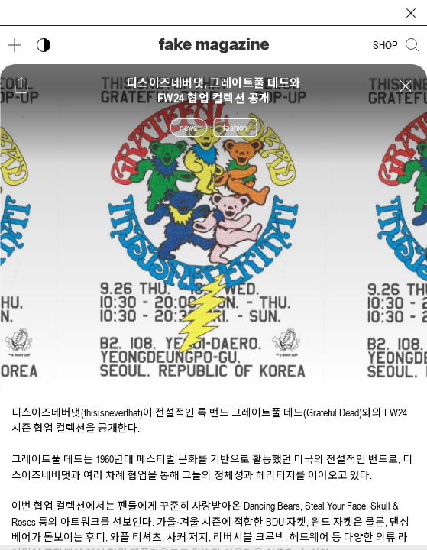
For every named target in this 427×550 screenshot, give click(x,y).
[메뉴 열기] (14, 45)
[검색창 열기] (412, 45)
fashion (235, 127)
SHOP (385, 45)
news (188, 127)
